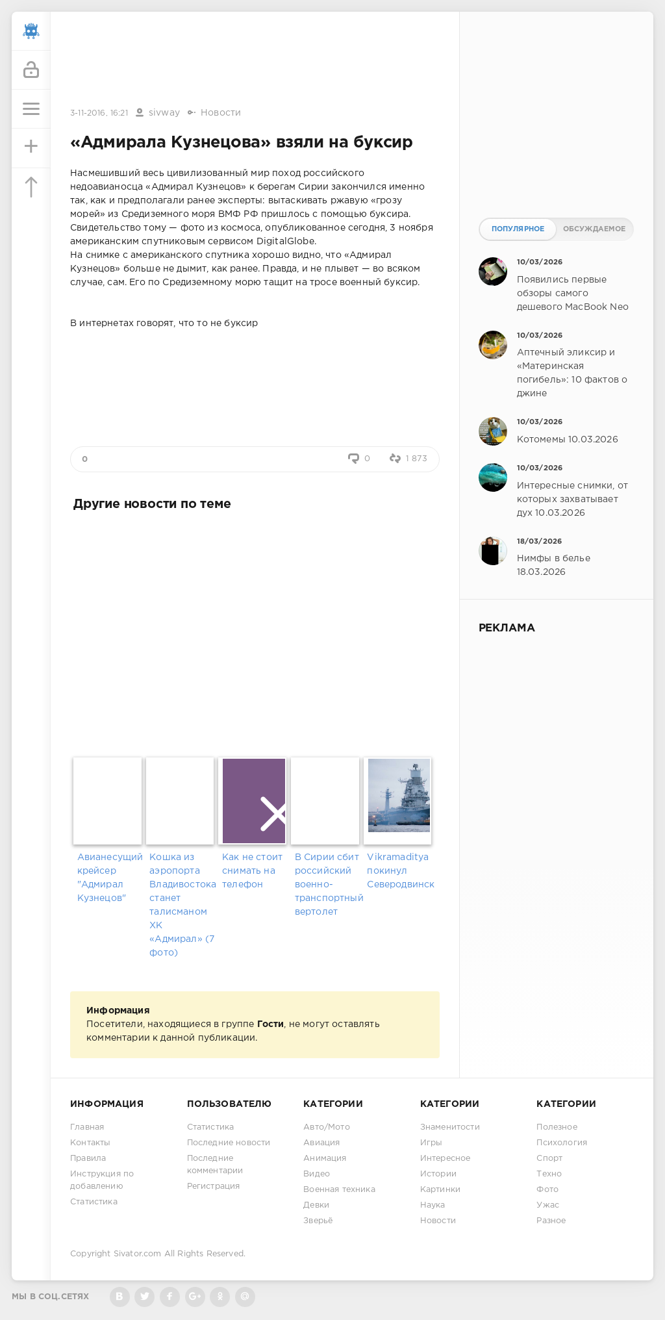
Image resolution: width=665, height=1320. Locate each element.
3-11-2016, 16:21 (99, 113)
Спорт (549, 1158)
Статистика (94, 1202)
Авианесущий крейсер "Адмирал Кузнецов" (110, 878)
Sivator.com (138, 1254)
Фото (547, 1189)
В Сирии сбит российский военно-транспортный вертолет (327, 885)
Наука (432, 1205)
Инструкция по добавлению (102, 1180)
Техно (549, 1174)
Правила (88, 1158)
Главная (87, 1127)
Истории (438, 1174)
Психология (561, 1143)
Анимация (324, 1158)
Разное (551, 1221)
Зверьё (317, 1221)
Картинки (440, 1189)
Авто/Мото (326, 1127)
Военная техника (339, 1189)
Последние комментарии (215, 1164)
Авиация (321, 1143)
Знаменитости (450, 1127)
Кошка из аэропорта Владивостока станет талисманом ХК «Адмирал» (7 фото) (182, 905)
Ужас (547, 1205)
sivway (164, 113)
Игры (431, 1143)
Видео (316, 1174)
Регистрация (213, 1186)
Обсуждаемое (594, 229)
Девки (316, 1205)
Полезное (556, 1127)
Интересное (445, 1158)
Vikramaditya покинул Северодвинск (400, 871)
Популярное (518, 229)
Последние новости (229, 1143)
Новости (221, 113)
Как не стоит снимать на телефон (252, 871)
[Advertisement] (254, 60)
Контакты (90, 1143)
